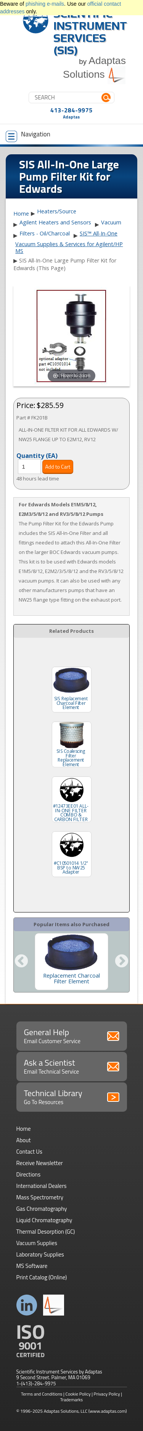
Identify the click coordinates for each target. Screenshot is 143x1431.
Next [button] (121, 961)
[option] (71, 961)
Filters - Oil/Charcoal (44, 233)
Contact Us (29, 1151)
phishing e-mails (45, 4)
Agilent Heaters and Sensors (55, 222)
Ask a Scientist (71, 1066)
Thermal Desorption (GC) (45, 1231)
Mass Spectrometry (40, 1197)
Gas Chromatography (41, 1208)
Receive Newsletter (39, 1163)
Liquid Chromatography (44, 1220)
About (23, 1140)
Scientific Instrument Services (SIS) (90, 32)
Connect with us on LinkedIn (26, 1305)
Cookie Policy (78, 1393)
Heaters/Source (56, 211)
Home (21, 213)
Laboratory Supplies (40, 1254)
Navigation (28, 135)
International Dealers (41, 1185)
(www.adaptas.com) (107, 1411)
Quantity (37, 455)
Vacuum (111, 222)
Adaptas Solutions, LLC (66, 1411)
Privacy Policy (107, 1393)
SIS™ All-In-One (98, 233)
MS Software (32, 1265)
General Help (71, 1035)
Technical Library (71, 1096)
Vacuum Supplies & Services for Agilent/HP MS (69, 247)
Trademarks (71, 1399)
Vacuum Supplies (36, 1243)
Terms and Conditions (42, 1393)
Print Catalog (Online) (41, 1277)
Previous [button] (21, 961)
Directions (28, 1174)
